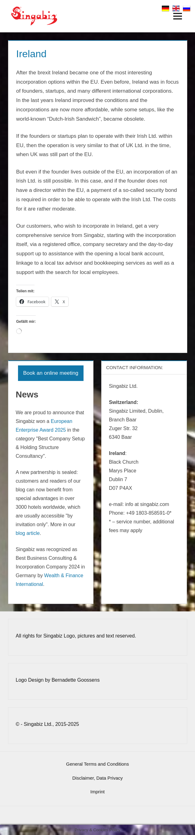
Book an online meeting (51, 373)
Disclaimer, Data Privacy (97, 778)
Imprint (97, 791)
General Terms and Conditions (97, 764)
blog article (28, 533)
